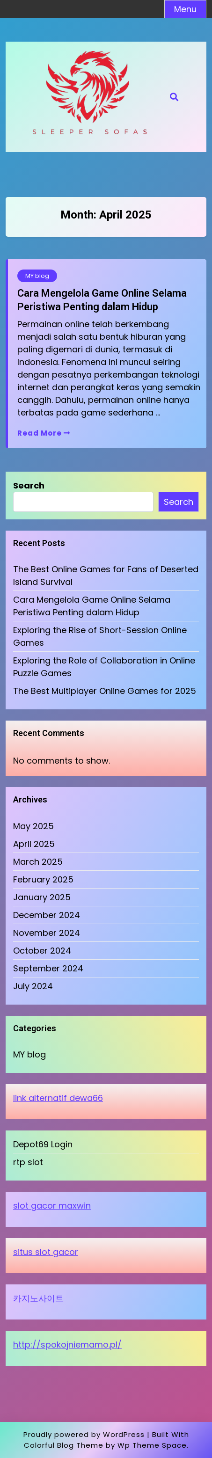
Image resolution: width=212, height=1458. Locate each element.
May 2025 (33, 826)
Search (28, 485)
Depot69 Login (43, 1144)
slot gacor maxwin (52, 1205)
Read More (43, 433)
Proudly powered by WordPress (84, 1434)
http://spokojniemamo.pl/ (67, 1344)
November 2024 (46, 933)
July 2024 (33, 986)
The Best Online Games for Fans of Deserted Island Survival (105, 575)
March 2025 (38, 862)
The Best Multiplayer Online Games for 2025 (104, 691)
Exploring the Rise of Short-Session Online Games (100, 636)
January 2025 (42, 897)
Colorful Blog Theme (63, 1445)
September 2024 (48, 968)
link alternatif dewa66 (58, 1098)
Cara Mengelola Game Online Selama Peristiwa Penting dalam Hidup (102, 300)
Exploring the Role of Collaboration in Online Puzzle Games (104, 667)
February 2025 (43, 879)
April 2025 (34, 844)
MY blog (37, 275)
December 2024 (46, 915)
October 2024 (42, 950)
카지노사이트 (38, 1298)
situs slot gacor (45, 1252)
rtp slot (28, 1162)
